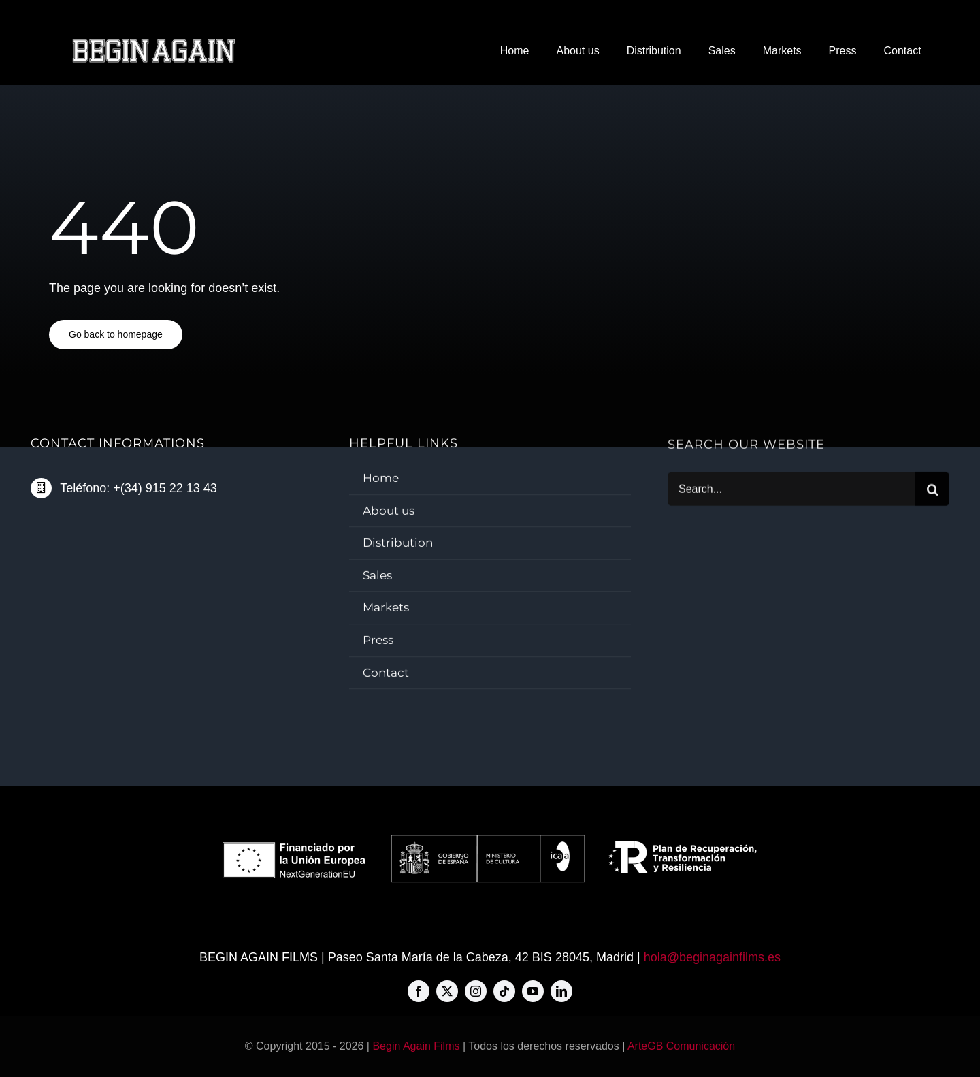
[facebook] (418, 991)
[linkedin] (561, 991)
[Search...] (791, 490)
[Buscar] (932, 490)
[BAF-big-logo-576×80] (153, 43)
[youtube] (533, 991)
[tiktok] (504, 991)
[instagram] (476, 991)
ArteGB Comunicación (681, 1046)
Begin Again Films (415, 1046)
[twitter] (447, 991)
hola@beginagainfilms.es (712, 957)
